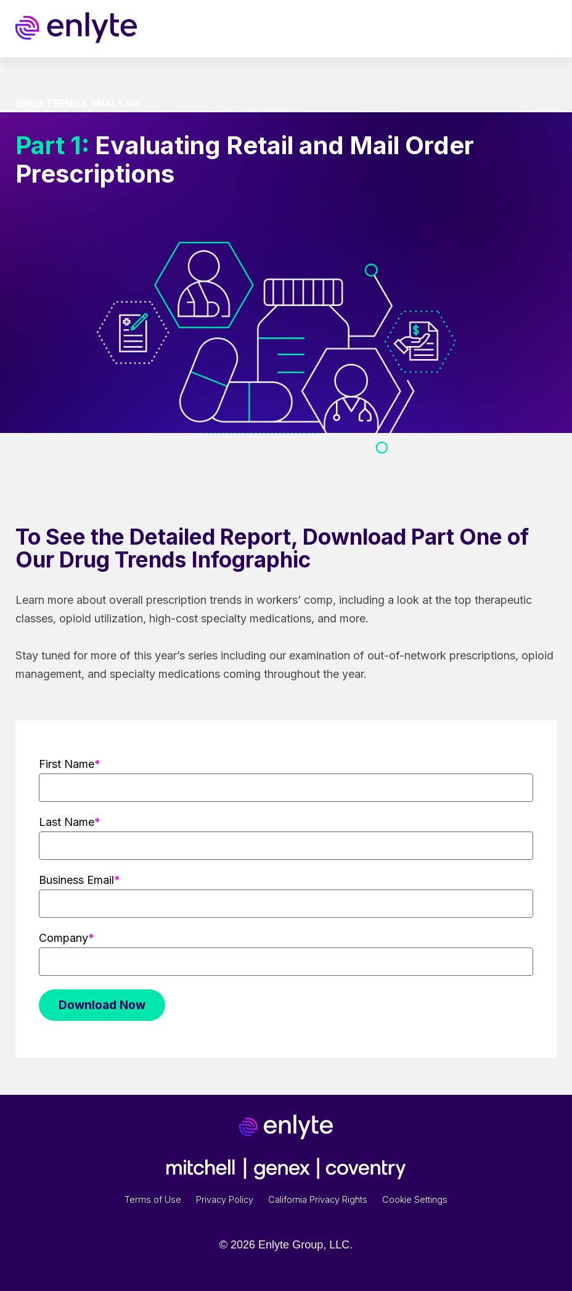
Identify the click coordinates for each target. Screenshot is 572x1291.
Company (63, 937)
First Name (66, 763)
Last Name (66, 821)
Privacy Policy (224, 1199)
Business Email (76, 879)
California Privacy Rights (317, 1199)
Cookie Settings (414, 1199)
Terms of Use (153, 1199)
